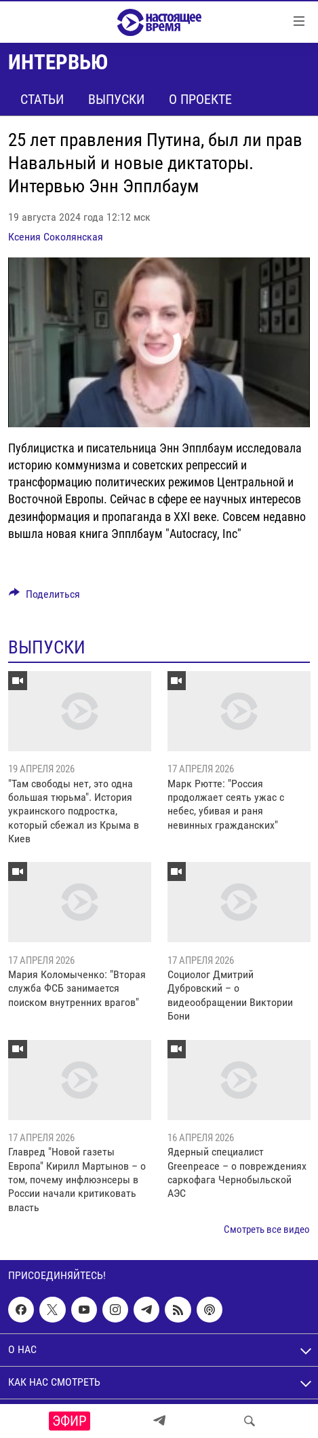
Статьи (42, 99)
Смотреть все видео (267, 1229)
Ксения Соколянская (55, 236)
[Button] (44, 597)
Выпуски (116, 99)
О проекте (200, 99)
